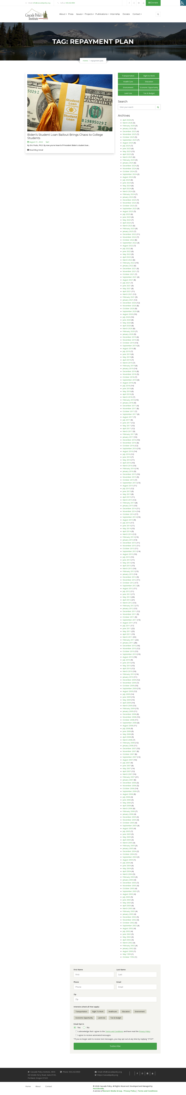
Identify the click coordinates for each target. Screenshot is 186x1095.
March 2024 (127, 191)
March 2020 (127, 328)
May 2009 (127, 700)
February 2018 (129, 400)
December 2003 (129, 882)
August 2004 (128, 860)
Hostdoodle (98, 1088)
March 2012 (127, 602)
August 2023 (128, 211)
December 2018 (129, 371)
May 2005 (127, 837)
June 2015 (127, 491)
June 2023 (127, 217)
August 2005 (128, 828)
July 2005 (126, 831)
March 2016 (127, 465)
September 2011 (130, 620)
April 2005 (127, 840)
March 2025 (127, 157)
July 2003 (126, 897)
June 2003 (127, 900)
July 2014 (126, 522)
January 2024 (128, 197)
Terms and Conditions (114, 1031)
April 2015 (127, 497)
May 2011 (127, 631)
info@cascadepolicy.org (41, 3)
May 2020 (127, 323)
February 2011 (129, 640)
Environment (128, 87)
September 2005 (130, 825)
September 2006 (130, 791)
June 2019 (127, 354)
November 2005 (129, 820)
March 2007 (127, 774)
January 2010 (128, 677)
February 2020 (129, 331)
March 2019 (127, 363)
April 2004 (127, 871)
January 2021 (128, 300)
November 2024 (129, 168)
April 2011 (127, 634)
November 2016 (129, 442)
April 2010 (127, 668)
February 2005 (129, 845)
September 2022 (130, 243)
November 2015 (129, 477)
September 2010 (130, 654)
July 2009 (126, 694)
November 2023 (129, 203)
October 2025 (128, 137)
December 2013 (129, 542)
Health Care (128, 81)
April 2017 (127, 428)
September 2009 (130, 688)
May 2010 (127, 665)
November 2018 (129, 374)
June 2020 (127, 320)
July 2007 (126, 762)
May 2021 (127, 288)
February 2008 (129, 742)
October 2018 (128, 377)
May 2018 (127, 391)
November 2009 (129, 682)
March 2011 (127, 637)
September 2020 (130, 311)
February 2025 (129, 160)
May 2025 (127, 151)
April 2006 (127, 805)
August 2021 (128, 280)
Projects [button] (89, 14)
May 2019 (127, 357)
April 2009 (127, 702)
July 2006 (126, 797)
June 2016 (127, 457)
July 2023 (126, 214)
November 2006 (129, 785)
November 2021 (129, 271)
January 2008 (128, 745)
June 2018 (127, 388)
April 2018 (127, 394)
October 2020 (128, 308)
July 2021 (126, 283)
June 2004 (127, 865)
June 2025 (127, 148)
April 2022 (127, 257)
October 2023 (128, 205)
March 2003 (127, 908)
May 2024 (127, 185)
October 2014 (128, 514)
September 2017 (130, 414)
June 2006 (127, 800)
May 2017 (127, 425)
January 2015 (128, 505)
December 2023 (129, 200)
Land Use (128, 93)
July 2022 (126, 248)
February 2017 (129, 434)
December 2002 (129, 917)
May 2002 (127, 937)
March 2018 (127, 397)
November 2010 (129, 648)
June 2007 (127, 765)
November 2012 (129, 580)
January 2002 (128, 948)
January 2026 (128, 128)
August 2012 (128, 588)
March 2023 (127, 225)
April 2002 (127, 940)
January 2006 (128, 814)
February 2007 (129, 777)
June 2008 (127, 731)
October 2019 (128, 343)
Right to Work (149, 76)
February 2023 (129, 228)
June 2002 (127, 934)
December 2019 (129, 337)
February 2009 (129, 708)
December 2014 (129, 508)
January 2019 (128, 368)
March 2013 (127, 568)
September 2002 (130, 925)
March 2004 (127, 874)
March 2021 (127, 294)
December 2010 (129, 645)
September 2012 (130, 585)
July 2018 (126, 385)
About (38, 1086)
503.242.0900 (70, 3)
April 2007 (127, 771)
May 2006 (127, 802)
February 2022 (129, 263)
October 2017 (128, 411)
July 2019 (126, 351)
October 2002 (128, 922)
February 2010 (129, 674)
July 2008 (126, 728)
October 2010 (128, 651)
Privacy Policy (144, 1031)
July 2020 (126, 317)
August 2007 (128, 760)
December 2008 (129, 714)
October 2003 (128, 888)
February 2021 (129, 297)
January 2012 (128, 608)
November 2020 (129, 305)
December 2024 (129, 165)
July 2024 (126, 180)
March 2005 (127, 842)
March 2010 (127, 671)
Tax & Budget (149, 93)
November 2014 (129, 511)
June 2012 (127, 594)
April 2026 (127, 120)
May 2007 (127, 768)
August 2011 (128, 622)
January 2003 (128, 914)
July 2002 (126, 931)
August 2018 (128, 383)
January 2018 (128, 403)
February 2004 (129, 877)
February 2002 (129, 945)
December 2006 (129, 782)
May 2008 (127, 734)
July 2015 (126, 488)
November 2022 (129, 237)
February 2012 (129, 605)
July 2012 (126, 591)
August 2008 (128, 725)
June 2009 (127, 697)
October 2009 (128, 685)
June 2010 (127, 662)
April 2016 (127, 462)
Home (85, 60)
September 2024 (130, 174)
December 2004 (129, 851)
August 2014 (128, 520)
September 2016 (130, 448)
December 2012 (129, 577)
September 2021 (130, 277)
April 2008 (127, 737)
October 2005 (128, 822)
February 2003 (129, 911)
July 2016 (126, 454)
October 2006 (128, 788)
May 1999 (127, 954)
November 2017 (129, 408)
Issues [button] (79, 14)
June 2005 (127, 834)
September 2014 (130, 517)
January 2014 (128, 540)
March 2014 (127, 534)
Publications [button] (101, 14)
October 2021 (128, 274)
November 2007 (129, 751)
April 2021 (127, 291)
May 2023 (127, 220)
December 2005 (129, 817)
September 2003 (130, 891)
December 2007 (129, 748)
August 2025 (128, 143)
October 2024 (128, 171)
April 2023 (127, 223)
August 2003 (128, 894)
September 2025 (130, 140)
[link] (124, 3)
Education (149, 81)
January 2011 (128, 642)
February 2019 (129, 365)
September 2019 (130, 345)
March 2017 (127, 431)
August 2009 (128, 691)
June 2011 (127, 628)
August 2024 (128, 177)
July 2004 (126, 862)
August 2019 (128, 348)
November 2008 (129, 717)
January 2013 (128, 574)
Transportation (128, 76)
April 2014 (127, 531)
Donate (153, 3)
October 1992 (128, 957)
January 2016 (128, 471)
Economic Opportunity (149, 87)
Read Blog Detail (35, 150)
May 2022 (127, 254)
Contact (48, 1086)
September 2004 (130, 857)
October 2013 (128, 548)
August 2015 (128, 485)
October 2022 (128, 240)
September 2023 (130, 208)
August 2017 (128, 417)
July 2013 (126, 557)
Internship (115, 14)
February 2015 (129, 502)
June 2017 (127, 423)
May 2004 (127, 868)
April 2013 (127, 565)
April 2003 (127, 905)
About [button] (62, 14)
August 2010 (128, 657)
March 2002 (127, 942)
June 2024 (127, 183)
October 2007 (128, 754)
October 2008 (128, 720)
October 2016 (128, 445)
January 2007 (128, 780)
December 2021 (129, 268)
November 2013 (129, 545)
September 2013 (130, 551)
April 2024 (127, 188)
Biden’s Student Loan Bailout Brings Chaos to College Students (65, 136)
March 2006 (127, 808)
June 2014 (127, 525)
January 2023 (128, 231)
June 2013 (127, 560)
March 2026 (127, 123)
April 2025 (127, 154)
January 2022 (128, 265)
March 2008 (127, 740)
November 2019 (129, 340)
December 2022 (129, 234)
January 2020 (128, 334)
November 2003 (129, 885)
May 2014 (127, 528)
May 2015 (127, 494)
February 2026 (129, 125)
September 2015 (130, 482)
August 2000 (128, 951)
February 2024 (129, 194)
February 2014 (129, 537)
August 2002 (128, 928)
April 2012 (127, 600)
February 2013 (129, 571)
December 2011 (129, 611)
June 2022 (127, 251)
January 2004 (128, 880)
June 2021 (127, 285)
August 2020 (128, 314)
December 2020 (129, 303)
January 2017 (128, 437)
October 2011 (128, 617)
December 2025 (129, 131)
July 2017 (126, 420)
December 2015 (129, 474)
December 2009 (129, 680)
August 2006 (128, 794)
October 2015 (128, 480)
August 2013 (128, 554)
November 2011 (129, 614)
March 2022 (127, 260)
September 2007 (130, 757)
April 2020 (127, 325)
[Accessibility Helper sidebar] (183, 3)
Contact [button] (136, 14)
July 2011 (126, 625)
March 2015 (127, 500)
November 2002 (129, 920)
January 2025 (128, 163)
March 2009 (127, 705)
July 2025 (126, 145)
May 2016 (127, 460)
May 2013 (127, 562)
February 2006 (129, 811)
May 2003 (127, 902)
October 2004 (128, 854)
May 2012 (127, 597)
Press (70, 14)
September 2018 (130, 380)
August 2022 (128, 245)
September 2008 (130, 722)
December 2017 (129, 405)
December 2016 (129, 440)
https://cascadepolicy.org (107, 1075)
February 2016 (129, 468)
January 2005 (128, 848)
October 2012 (128, 582)
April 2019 (127, 360)
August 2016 (128, 451)
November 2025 (129, 134)
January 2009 (128, 711)
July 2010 (126, 660)
